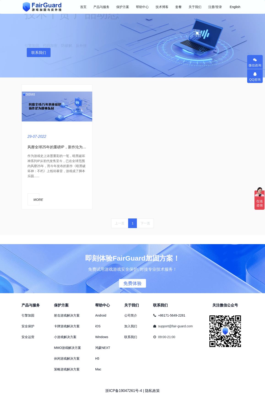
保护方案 (61, 305)
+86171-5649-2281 (171, 315)
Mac (98, 369)
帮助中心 (102, 305)
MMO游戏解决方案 (67, 348)
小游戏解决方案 (65, 337)
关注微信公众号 (225, 305)
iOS (97, 326)
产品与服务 (31, 305)
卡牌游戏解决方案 (67, 326)
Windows (101, 337)
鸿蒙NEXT (102, 348)
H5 (97, 358)
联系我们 (38, 53)
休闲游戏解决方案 (67, 358)
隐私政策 (152, 391)
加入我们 (130, 326)
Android (100, 315)
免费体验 (132, 283)
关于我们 (131, 305)
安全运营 (28, 337)
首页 (83, 7)
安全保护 (28, 326)
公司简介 (130, 315)
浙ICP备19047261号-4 (123, 391)
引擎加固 (28, 315)
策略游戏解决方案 (67, 369)
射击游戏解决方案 (67, 315)
